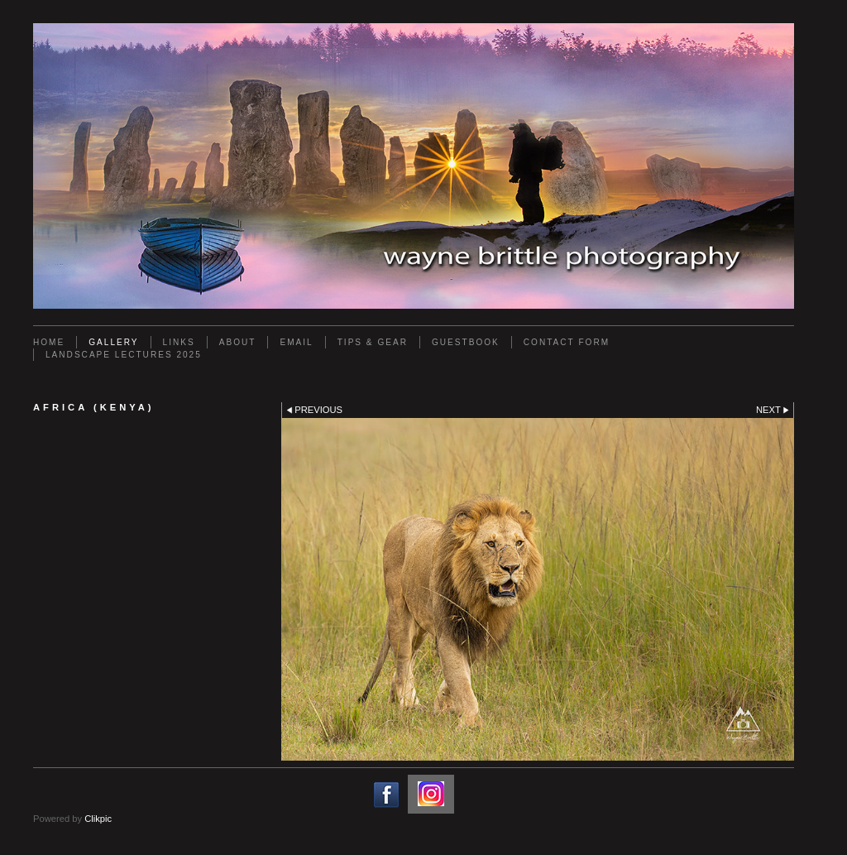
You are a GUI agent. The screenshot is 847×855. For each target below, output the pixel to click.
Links (179, 342)
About (237, 342)
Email (296, 342)
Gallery (113, 342)
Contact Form (567, 342)
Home (49, 342)
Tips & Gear (372, 342)
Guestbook (466, 342)
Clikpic (98, 819)
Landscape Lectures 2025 (123, 354)
